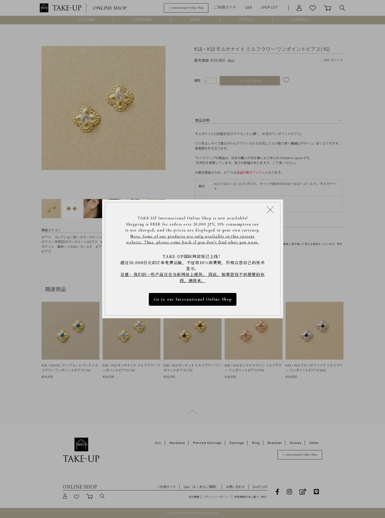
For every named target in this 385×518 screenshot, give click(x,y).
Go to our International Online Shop (192, 299)
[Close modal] (270, 209)
